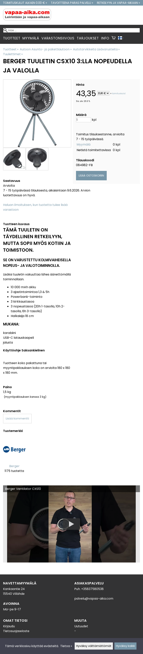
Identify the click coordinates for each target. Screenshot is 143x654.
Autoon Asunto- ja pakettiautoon (45, 49)
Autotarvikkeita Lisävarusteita (96, 49)
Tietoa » (66, 646)
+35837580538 (92, 589)
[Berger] (14, 458)
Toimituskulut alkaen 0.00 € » (25, 3)
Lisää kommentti (17, 418)
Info (105, 38)
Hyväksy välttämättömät (93, 646)
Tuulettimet (13, 54)
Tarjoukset (88, 38)
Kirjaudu (9, 626)
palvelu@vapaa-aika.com (93, 598)
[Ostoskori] (114, 38)
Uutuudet (81, 626)
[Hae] (71, 30)
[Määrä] (83, 119)
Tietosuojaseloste (16, 631)
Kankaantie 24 (14, 589)
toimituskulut (119, 93)
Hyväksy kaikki (125, 646)
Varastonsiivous (57, 38)
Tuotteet (11, 38)
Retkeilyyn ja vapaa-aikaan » (118, 3)
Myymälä (30, 38)
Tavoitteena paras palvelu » (72, 3)
